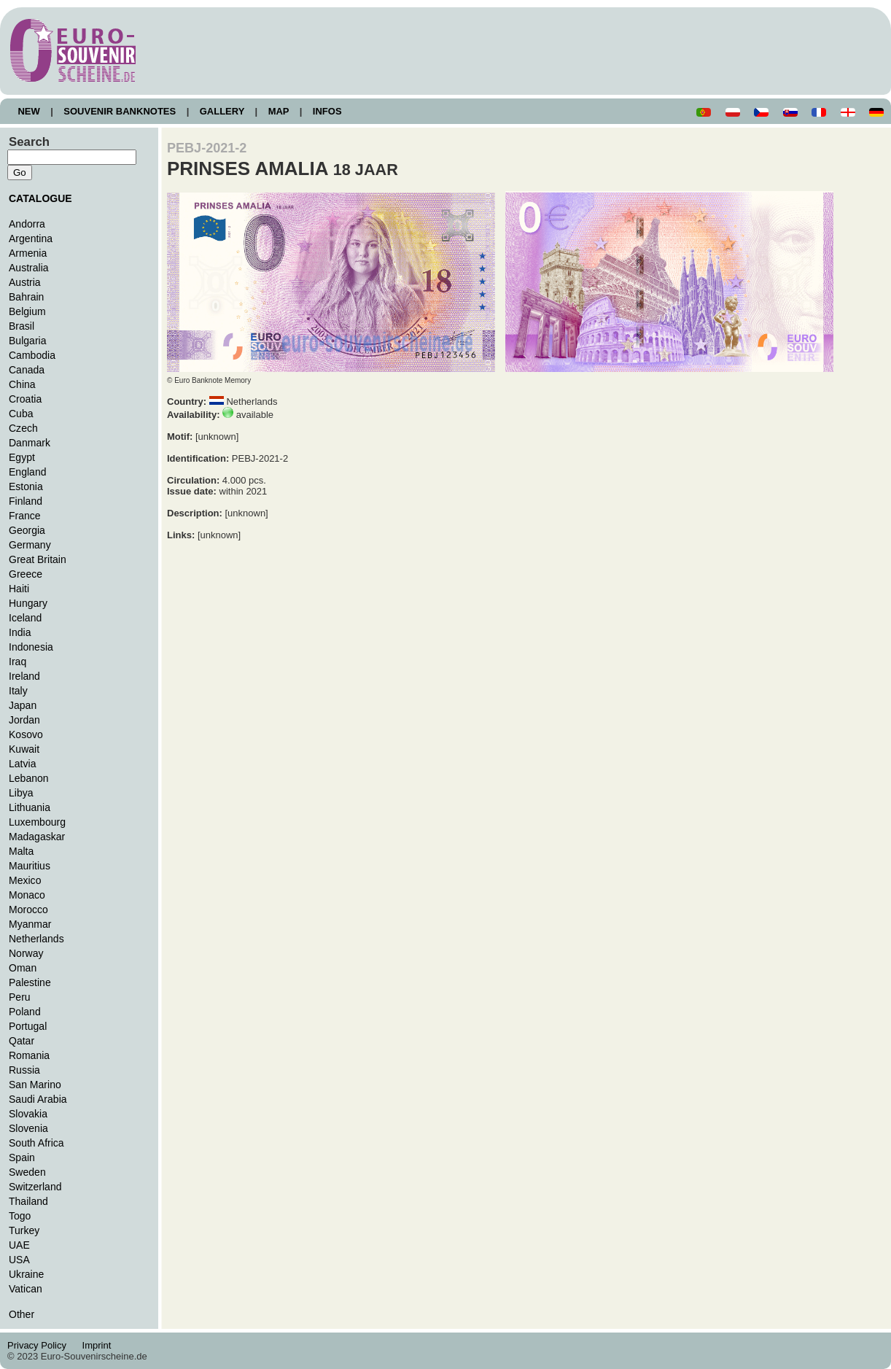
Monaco (27, 895)
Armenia (28, 253)
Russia (24, 1070)
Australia (29, 268)
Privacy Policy (40, 1345)
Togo (20, 1216)
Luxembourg (37, 822)
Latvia (22, 763)
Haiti (19, 588)
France (25, 515)
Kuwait (24, 749)
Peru (20, 997)
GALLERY (221, 111)
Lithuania (29, 807)
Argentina (30, 238)
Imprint (99, 1345)
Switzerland (35, 1186)
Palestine (30, 982)
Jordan (24, 720)
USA (19, 1259)
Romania (29, 1055)
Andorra (27, 224)
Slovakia (28, 1114)
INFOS (327, 111)
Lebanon (29, 778)
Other (21, 1314)
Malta (21, 851)
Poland (25, 1011)
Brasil (21, 326)
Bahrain (26, 297)
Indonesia (31, 647)
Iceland (25, 618)
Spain (22, 1157)
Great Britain (37, 559)
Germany (30, 545)
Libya (21, 793)
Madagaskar (37, 836)
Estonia (26, 486)
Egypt (22, 457)
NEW (28, 111)
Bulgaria (27, 340)
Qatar (21, 1041)
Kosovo (26, 734)
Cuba (21, 413)
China (22, 384)
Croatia (25, 399)
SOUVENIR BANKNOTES (120, 111)
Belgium (27, 311)
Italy (18, 691)
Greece (25, 574)
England (27, 472)
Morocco (28, 909)
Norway (26, 953)
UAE (19, 1245)
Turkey (24, 1230)
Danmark (29, 443)
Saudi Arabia (38, 1099)
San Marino (35, 1084)
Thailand (28, 1201)
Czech (23, 428)
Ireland (24, 676)
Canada (26, 370)
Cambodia (32, 355)
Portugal (28, 1026)
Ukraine (26, 1274)
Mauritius (29, 866)
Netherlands (36, 939)
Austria (25, 282)
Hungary (28, 603)
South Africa (36, 1143)
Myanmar (30, 924)
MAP (278, 111)
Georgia (27, 530)
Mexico (25, 880)
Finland (25, 501)
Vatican (25, 1289)
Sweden (27, 1172)
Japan (22, 705)
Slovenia (28, 1128)
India (20, 632)
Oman (22, 968)
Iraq (17, 661)
